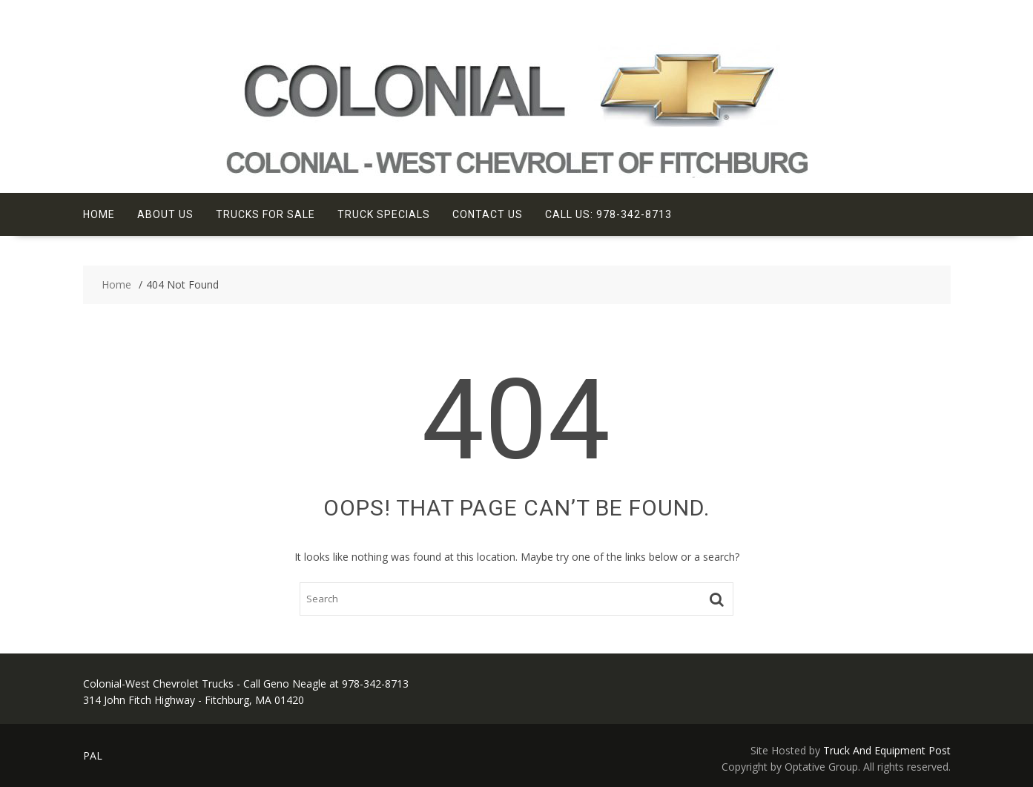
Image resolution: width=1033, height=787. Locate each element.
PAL (92, 755)
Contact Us (487, 214)
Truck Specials (383, 214)
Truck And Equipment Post (887, 750)
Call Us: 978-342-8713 (608, 214)
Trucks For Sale (265, 214)
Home (99, 214)
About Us (165, 214)
